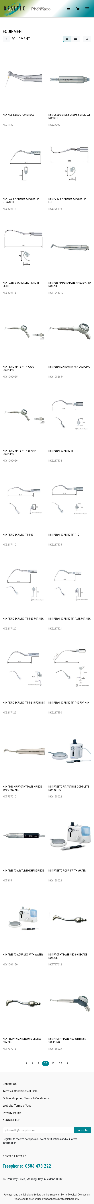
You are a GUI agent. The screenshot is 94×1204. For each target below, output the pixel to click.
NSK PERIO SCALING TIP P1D (63, 534)
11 (53, 1063)
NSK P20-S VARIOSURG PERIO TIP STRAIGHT (21, 200)
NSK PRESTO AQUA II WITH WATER (67, 870)
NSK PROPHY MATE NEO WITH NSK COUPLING (67, 1040)
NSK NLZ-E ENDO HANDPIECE (18, 114)
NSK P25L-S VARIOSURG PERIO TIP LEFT (67, 200)
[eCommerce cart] (78, 9)
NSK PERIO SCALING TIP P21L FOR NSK (69, 618)
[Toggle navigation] (87, 9)
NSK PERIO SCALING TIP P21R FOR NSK (24, 702)
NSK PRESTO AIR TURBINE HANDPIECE (23, 870)
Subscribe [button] (82, 1130)
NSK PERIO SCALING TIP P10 (18, 534)
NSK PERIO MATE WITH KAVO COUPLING (18, 368)
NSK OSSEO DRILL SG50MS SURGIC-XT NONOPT (69, 116)
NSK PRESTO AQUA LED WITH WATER (23, 954)
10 (45, 1063)
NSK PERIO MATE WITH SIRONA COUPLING (19, 452)
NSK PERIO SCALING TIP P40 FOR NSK (68, 702)
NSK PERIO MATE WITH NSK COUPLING (69, 366)
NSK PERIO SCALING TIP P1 (63, 450)
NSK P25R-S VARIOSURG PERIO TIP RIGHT (21, 284)
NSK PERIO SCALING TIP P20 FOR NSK (23, 618)
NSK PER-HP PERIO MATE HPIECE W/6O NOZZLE (69, 284)
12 (60, 1063)
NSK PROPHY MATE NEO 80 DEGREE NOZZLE (22, 1040)
